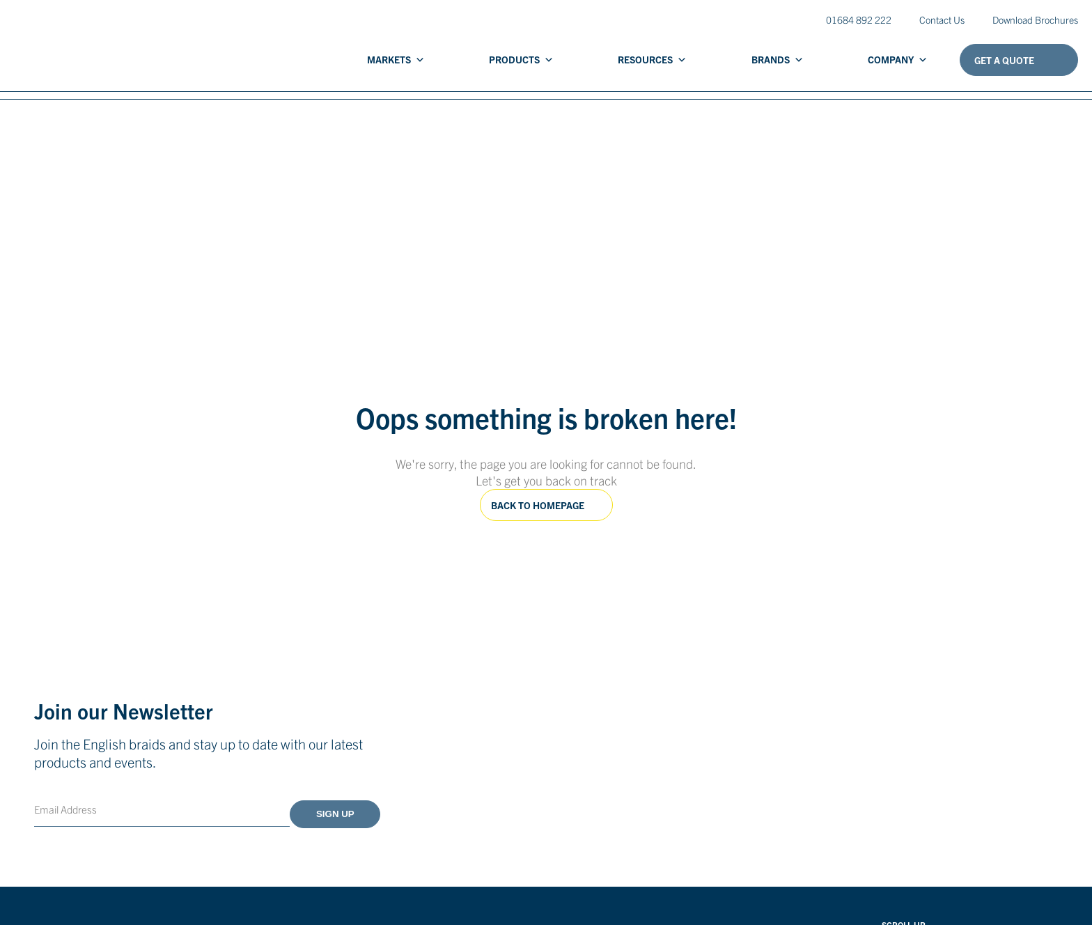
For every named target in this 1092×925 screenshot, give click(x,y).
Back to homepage (537, 505)
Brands (777, 59)
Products (521, 59)
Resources (652, 59)
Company (898, 59)
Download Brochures (1035, 19)
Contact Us (942, 19)
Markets (396, 59)
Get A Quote (1004, 60)
